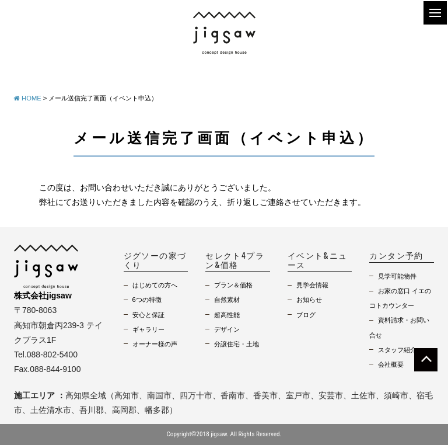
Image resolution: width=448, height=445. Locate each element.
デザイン (227, 329)
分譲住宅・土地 (236, 343)
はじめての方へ (154, 284)
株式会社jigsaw (43, 295)
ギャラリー (148, 329)
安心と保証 (148, 314)
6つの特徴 (147, 299)
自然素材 (227, 299)
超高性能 (227, 314)
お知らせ (309, 299)
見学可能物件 (397, 276)
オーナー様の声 (154, 343)
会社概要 (391, 364)
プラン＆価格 (233, 284)
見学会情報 (312, 284)
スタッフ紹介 (397, 349)
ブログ (306, 314)
